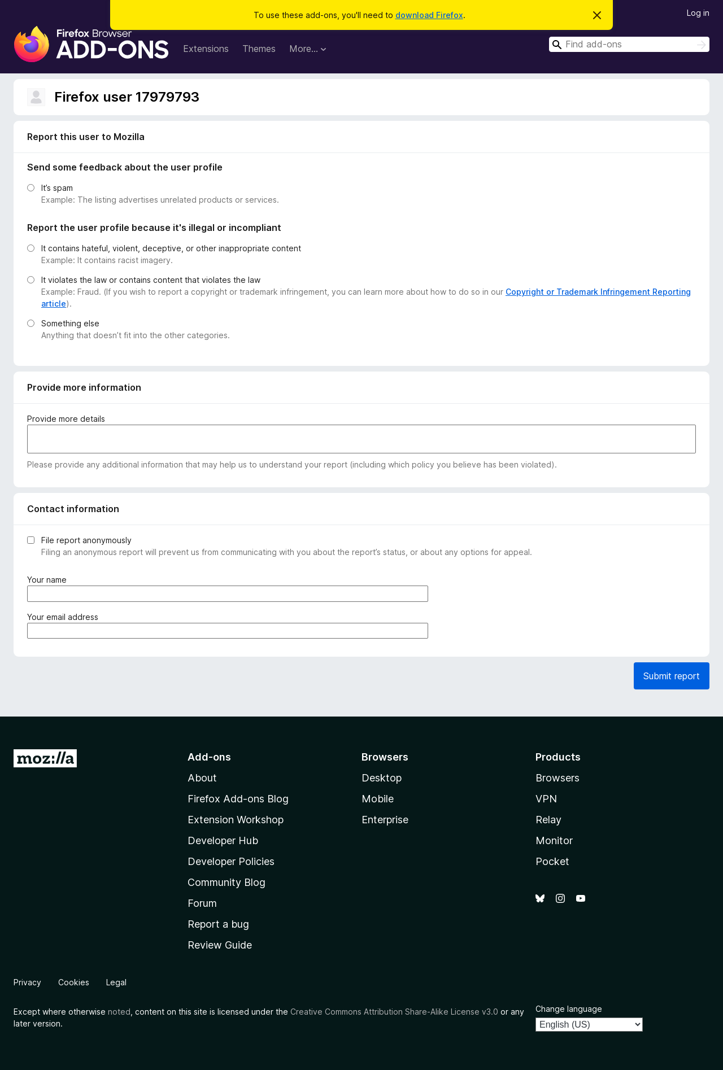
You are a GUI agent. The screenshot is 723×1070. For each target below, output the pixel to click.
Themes (259, 48)
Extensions (206, 48)
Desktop (382, 778)
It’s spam (57, 188)
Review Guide (220, 945)
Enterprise (385, 820)
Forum (202, 903)
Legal (116, 982)
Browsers (557, 778)
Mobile (378, 799)
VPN (546, 799)
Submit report (671, 676)
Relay (548, 820)
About (202, 778)
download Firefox (429, 15)
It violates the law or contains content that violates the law (150, 280)
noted (119, 1011)
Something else (70, 323)
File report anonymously (86, 540)
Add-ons (209, 757)
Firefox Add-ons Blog (238, 799)
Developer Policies (231, 861)
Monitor (554, 840)
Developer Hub (223, 840)
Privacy (27, 982)
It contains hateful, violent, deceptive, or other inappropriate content (171, 248)
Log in (698, 13)
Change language (568, 1009)
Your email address (65, 617)
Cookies (73, 982)
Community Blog (226, 882)
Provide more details (66, 418)
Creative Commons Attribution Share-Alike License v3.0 (394, 1011)
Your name (49, 580)
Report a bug (218, 924)
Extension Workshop (236, 820)
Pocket (552, 861)
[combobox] (629, 44)
